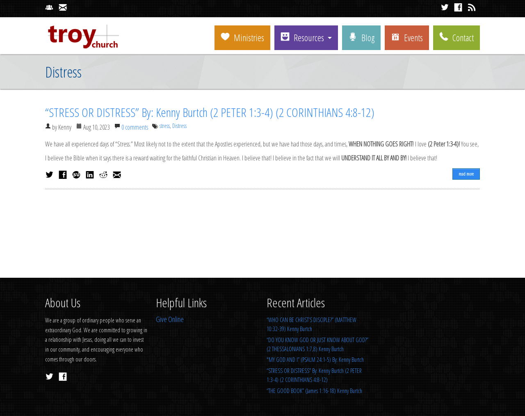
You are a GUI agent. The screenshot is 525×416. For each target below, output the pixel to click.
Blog (361, 37)
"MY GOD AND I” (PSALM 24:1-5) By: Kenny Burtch (315, 359)
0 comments (134, 127)
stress (165, 126)
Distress (179, 126)
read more (466, 174)
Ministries (242, 37)
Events (407, 37)
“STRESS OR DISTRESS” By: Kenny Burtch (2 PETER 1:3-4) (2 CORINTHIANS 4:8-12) (209, 112)
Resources (302, 37)
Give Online (170, 319)
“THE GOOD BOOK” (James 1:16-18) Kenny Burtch (314, 391)
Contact (456, 37)
